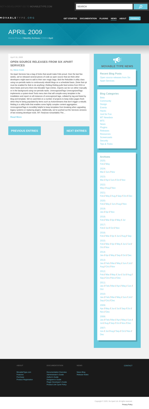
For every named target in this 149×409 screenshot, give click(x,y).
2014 (102, 252)
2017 (102, 224)
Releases (104, 131)
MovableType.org (17, 18)
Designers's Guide (54, 380)
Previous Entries (24, 130)
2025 (102, 160)
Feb (102, 164)
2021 (102, 192)
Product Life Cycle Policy (56, 384)
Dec (130, 196)
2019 (102, 208)
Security (104, 140)
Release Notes (82, 375)
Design (103, 104)
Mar (102, 172)
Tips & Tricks (106, 144)
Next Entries (76, 130)
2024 (102, 168)
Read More (16, 117)
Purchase (20, 377)
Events (103, 107)
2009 (44, 38)
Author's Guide (52, 377)
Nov (113, 172)
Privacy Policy (127, 405)
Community (105, 101)
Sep (119, 196)
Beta (102, 97)
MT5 (102, 121)
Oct (118, 180)
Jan (102, 212)
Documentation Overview (57, 372)
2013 (102, 260)
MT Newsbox (106, 117)
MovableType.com (41, 6)
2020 (102, 200)
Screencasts (106, 137)
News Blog (81, 372)
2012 (102, 271)
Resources (105, 134)
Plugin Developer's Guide (57, 382)
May (108, 164)
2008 (102, 316)
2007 (102, 328)
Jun (107, 172)
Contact (128, 366)
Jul (124, 220)
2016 (102, 232)
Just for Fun (106, 114)
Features (20, 375)
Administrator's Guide (55, 375)
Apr (107, 180)
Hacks (103, 111)
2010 (102, 294)
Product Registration (25, 380)
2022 (102, 184)
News (114, 18)
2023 (102, 176)
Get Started (70, 18)
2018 (102, 216)
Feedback (135, 18)
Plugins (103, 18)
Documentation (88, 18)
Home (11, 38)
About (122, 18)
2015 (102, 240)
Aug (108, 188)
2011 (102, 282)
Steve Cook (18, 70)
